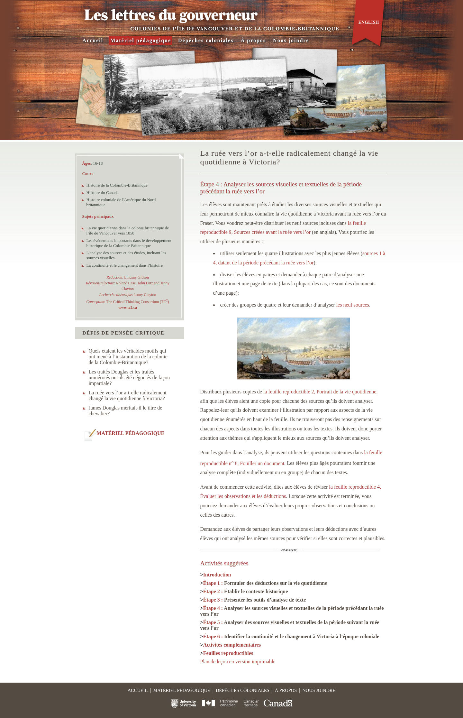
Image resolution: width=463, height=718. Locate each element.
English (369, 22)
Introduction (217, 574)
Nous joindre (291, 40)
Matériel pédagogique (140, 40)
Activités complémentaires (232, 645)
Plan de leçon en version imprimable (238, 661)
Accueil (93, 40)
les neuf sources (352, 305)
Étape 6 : (291, 636)
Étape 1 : (265, 583)
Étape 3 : (254, 600)
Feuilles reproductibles (228, 653)
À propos (253, 40)
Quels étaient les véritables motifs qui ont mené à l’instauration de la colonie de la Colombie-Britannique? (128, 356)
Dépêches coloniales (206, 40)
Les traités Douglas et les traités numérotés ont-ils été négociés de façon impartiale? (129, 377)
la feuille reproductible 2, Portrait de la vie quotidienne (319, 391)
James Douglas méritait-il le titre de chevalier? (125, 410)
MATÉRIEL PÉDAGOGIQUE (131, 433)
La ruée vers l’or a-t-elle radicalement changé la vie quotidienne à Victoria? (128, 395)
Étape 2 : (245, 591)
